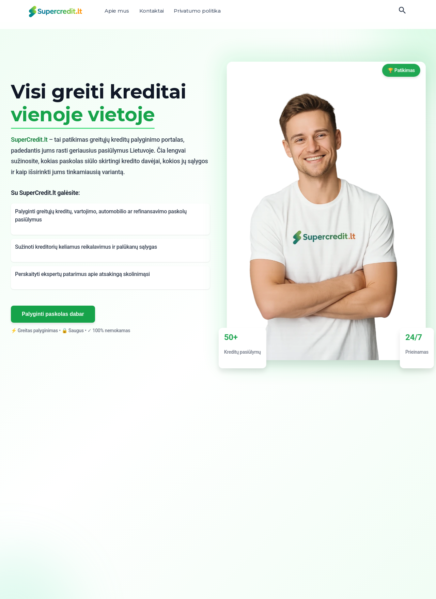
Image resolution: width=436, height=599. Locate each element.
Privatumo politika (197, 10)
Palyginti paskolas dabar (53, 314)
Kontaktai (151, 10)
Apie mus (117, 10)
